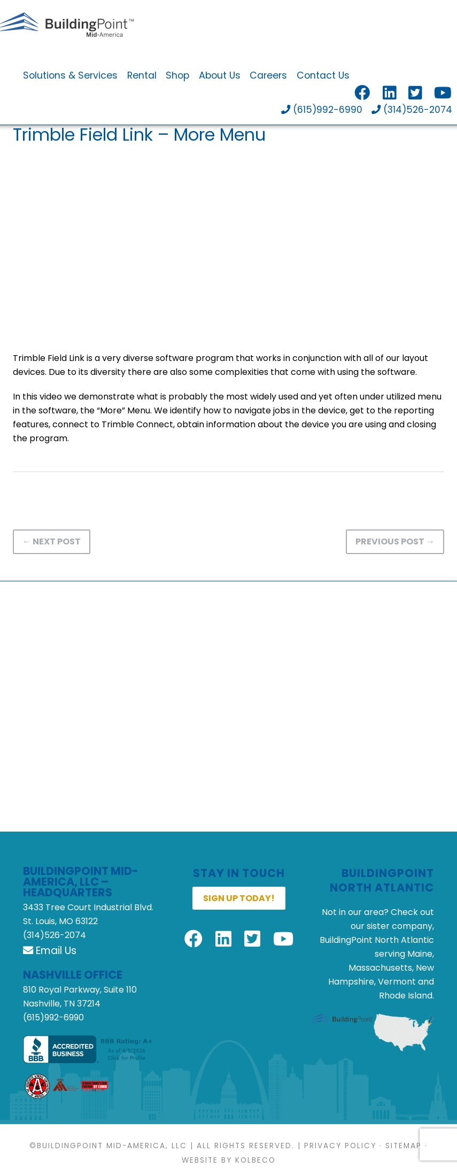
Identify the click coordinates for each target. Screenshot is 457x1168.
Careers (268, 76)
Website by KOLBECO (229, 1161)
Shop (177, 76)
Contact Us (323, 76)
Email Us (49, 950)
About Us (220, 76)
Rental (142, 76)
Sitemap (403, 1146)
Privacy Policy (340, 1146)
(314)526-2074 (411, 111)
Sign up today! (239, 898)
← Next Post (51, 541)
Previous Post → (395, 541)
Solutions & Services (70, 76)
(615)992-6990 (320, 111)
